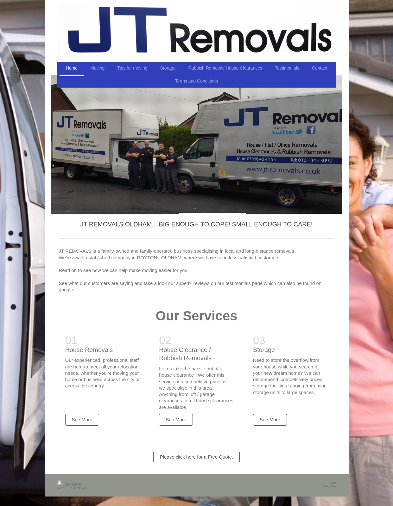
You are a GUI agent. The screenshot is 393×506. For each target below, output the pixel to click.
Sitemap (77, 483)
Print (64, 483)
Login (332, 482)
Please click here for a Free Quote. (196, 457)
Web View (329, 486)
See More (82, 419)
